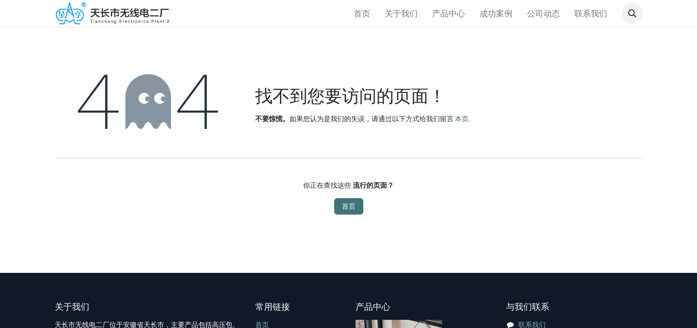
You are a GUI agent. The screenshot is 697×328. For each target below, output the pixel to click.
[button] (632, 13)
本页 (462, 119)
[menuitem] (361, 13)
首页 (349, 206)
